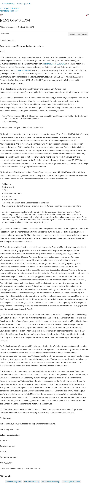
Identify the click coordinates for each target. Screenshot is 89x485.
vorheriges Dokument (9, 8)
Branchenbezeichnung (50, 481)
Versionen (5, 33)
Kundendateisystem (13, 481)
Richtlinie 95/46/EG (21, 70)
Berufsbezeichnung (31, 481)
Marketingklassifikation (71, 481)
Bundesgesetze (23, 3)
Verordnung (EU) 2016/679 (53, 64)
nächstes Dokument (8, 11)
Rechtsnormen (8, 3)
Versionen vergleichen (78, 34)
